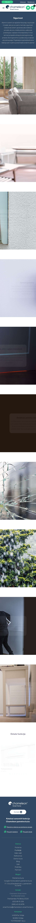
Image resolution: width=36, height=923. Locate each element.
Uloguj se (23, 2)
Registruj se (31, 2)
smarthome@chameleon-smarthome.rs (18, 907)
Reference (18, 856)
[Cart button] (32, 8)
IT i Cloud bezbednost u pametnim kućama (18, 884)
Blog (18, 861)
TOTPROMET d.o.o (18, 921)
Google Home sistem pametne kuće (18, 881)
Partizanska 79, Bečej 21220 (18, 899)
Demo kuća (18, 859)
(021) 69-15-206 (18, 901)
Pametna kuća (18, 878)
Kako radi (18, 853)
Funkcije (18, 850)
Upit (18, 864)
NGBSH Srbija (18, 918)
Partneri (18, 870)
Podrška (18, 867)
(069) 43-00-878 (18, 904)
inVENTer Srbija (18, 915)
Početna (18, 847)
